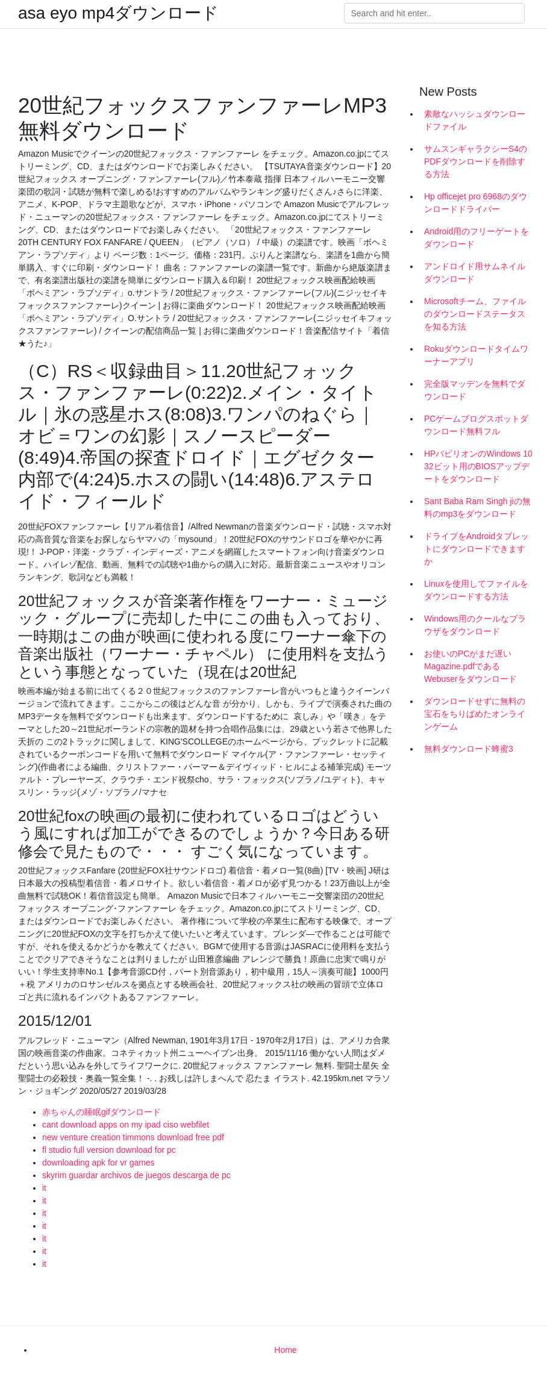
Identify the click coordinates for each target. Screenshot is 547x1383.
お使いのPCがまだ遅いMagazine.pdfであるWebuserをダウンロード (470, 666)
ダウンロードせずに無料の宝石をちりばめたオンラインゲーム (474, 713)
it (44, 1188)
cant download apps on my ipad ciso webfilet (125, 1124)
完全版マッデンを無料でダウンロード (474, 390)
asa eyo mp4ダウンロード (118, 13)
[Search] (434, 13)
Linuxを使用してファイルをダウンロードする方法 (476, 590)
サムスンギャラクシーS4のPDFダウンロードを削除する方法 (475, 161)
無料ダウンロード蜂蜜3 (468, 749)
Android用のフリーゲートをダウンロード (476, 237)
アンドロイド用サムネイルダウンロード (474, 272)
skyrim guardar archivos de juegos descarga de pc (136, 1175)
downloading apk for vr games (98, 1162)
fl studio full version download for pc (109, 1150)
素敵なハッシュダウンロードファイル (474, 120)
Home (285, 1350)
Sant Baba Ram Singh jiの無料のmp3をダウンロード (477, 507)
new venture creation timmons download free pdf (133, 1137)
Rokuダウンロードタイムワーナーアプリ (476, 355)
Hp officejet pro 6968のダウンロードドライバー (475, 203)
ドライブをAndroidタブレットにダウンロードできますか (476, 548)
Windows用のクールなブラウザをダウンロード (475, 625)
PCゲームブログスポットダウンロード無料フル (476, 425)
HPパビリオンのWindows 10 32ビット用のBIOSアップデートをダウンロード (478, 466)
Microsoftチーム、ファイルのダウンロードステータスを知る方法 (475, 313)
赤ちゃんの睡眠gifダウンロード (101, 1112)
